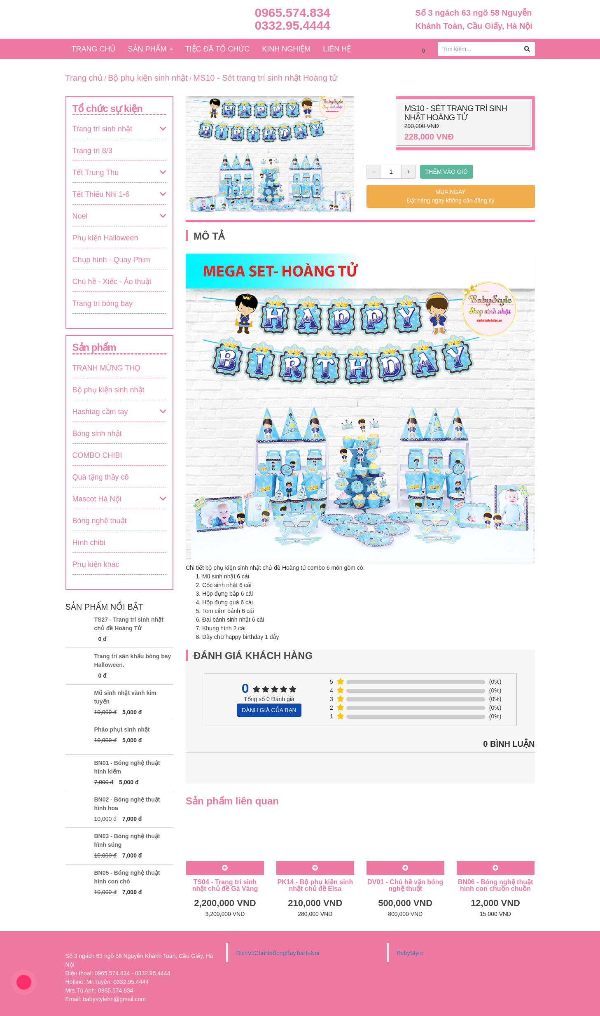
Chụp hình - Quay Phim (111, 260)
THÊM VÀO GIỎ (446, 171)
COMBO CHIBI (97, 455)
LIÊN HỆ (337, 49)
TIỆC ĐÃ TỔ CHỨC (217, 49)
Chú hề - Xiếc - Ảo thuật (112, 281)
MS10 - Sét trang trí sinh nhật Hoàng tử (265, 77)
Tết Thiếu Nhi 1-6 (101, 194)
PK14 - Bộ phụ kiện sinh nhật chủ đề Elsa (315, 885)
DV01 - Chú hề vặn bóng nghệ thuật (405, 885)
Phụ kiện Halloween (105, 238)
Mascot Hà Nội (96, 499)
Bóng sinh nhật (97, 433)
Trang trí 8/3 (92, 151)
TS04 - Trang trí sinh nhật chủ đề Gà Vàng (225, 885)
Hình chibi (88, 542)
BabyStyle (410, 953)
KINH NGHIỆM (286, 49)
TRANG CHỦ (94, 49)
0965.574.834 (293, 12)
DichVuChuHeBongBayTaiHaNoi (278, 953)
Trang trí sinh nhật (102, 129)
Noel (80, 216)
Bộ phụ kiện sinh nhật (148, 77)
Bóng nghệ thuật (99, 521)
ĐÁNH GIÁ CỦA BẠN (269, 710)
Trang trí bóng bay (102, 303)
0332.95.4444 (293, 25)
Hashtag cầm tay (100, 412)
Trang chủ (84, 77)
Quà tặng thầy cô (100, 477)
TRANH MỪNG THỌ (106, 368)
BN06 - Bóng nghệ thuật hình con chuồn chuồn (495, 885)
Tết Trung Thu (95, 172)
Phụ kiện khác (95, 564)
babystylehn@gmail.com (114, 999)
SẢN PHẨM (150, 49)
